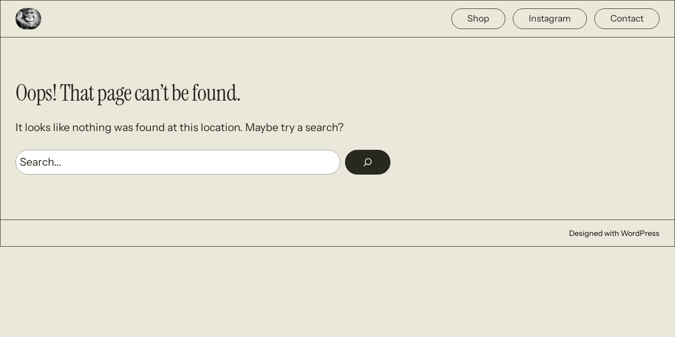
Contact (627, 18)
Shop (478, 18)
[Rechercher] (367, 162)
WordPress (640, 233)
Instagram (550, 18)
